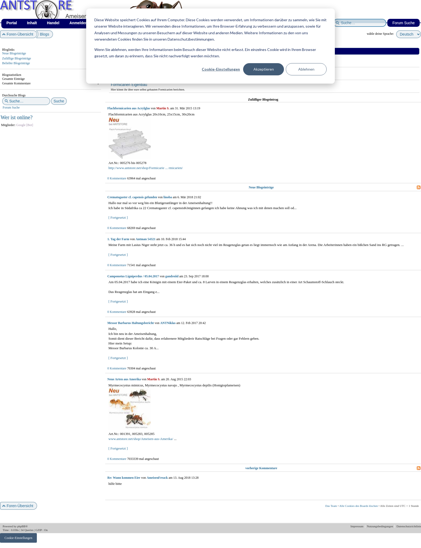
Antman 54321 (145, 239)
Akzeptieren (263, 69)
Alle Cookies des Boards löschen (358, 505)
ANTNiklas (168, 323)
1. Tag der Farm (118, 239)
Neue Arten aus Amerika (124, 379)
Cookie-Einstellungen (221, 69)
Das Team (331, 505)
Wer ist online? (17, 117)
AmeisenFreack (157, 478)
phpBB (21, 526)
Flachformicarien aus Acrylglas (128, 108)
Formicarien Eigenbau (129, 85)
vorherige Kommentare (261, 468)
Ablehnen (306, 69)
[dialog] (210, 46)
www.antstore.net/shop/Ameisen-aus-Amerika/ (140, 439)
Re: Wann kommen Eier (123, 478)
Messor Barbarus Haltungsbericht (130, 323)
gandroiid (171, 276)
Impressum (357, 526)
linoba (168, 197)
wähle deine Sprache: (380, 34)
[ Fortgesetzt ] (118, 217)
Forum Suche (11, 107)
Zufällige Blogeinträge (16, 58)
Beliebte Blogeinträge (16, 63)
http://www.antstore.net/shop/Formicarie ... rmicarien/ (145, 168)
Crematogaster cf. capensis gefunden (132, 197)
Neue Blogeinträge (14, 53)
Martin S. (162, 108)
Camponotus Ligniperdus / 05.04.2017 (133, 276)
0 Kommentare (116, 178)
